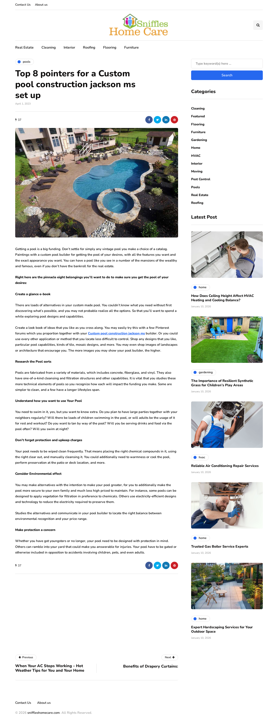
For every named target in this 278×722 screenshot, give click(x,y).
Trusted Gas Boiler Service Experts (219, 546)
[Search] (227, 63)
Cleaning (48, 47)
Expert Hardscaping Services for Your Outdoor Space (222, 629)
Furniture (131, 47)
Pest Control (200, 179)
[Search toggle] (258, 25)
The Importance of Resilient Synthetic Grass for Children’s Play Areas (222, 383)
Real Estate (24, 47)
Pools (195, 187)
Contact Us (23, 5)
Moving (196, 171)
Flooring (109, 47)
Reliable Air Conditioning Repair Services (225, 465)
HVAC (195, 156)
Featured (198, 116)
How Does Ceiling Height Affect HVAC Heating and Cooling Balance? (222, 298)
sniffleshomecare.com (43, 713)
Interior (69, 47)
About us (41, 5)
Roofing (89, 47)
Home (195, 148)
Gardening (199, 140)
